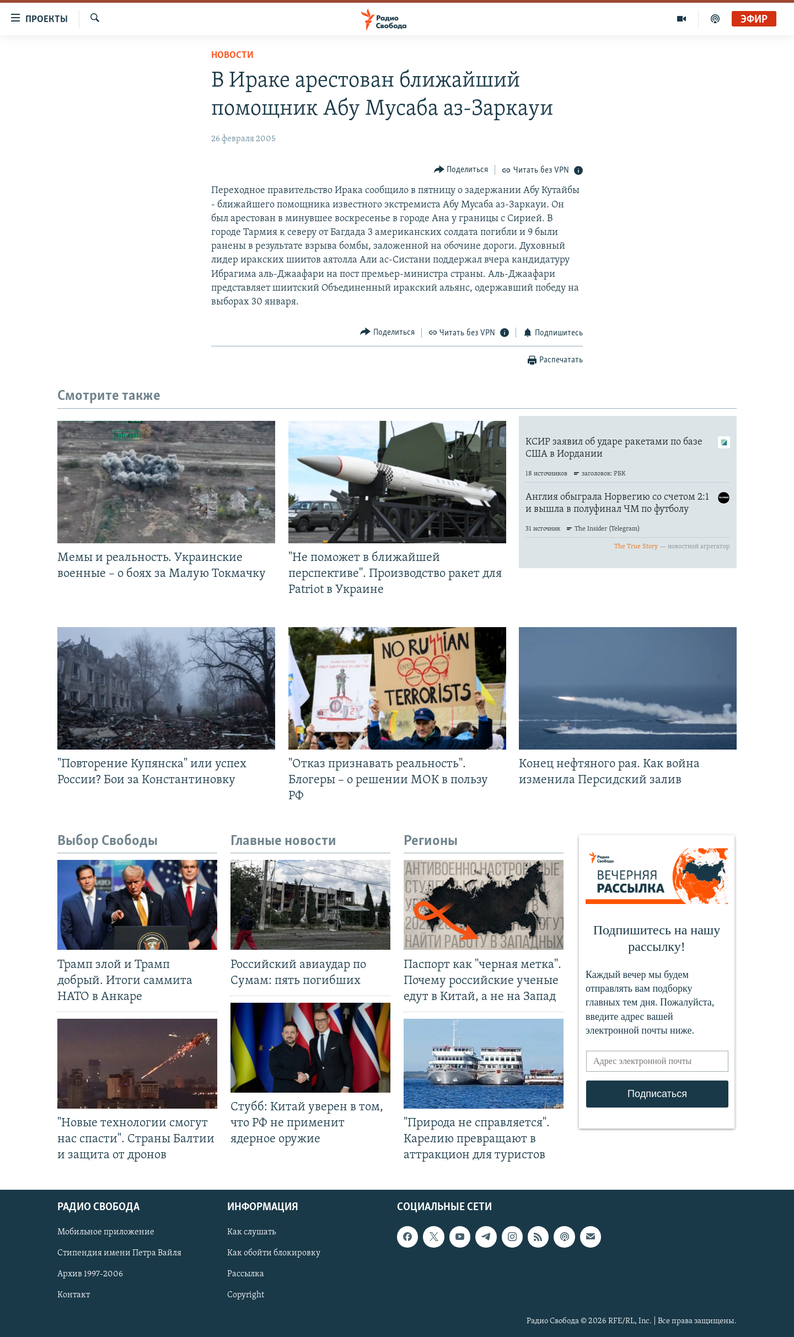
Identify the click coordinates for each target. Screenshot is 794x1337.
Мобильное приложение (105, 1232)
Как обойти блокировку (273, 1253)
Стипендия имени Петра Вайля (119, 1253)
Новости (232, 55)
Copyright (245, 1295)
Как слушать (251, 1232)
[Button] (461, 170)
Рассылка (245, 1274)
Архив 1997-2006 (90, 1274)
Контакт (73, 1295)
